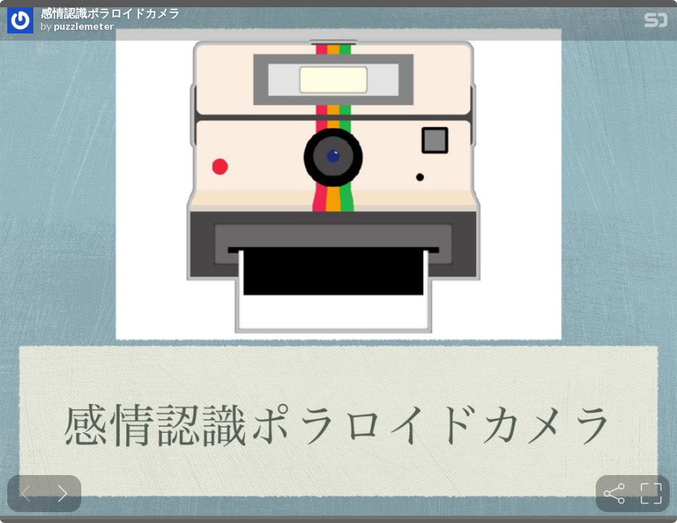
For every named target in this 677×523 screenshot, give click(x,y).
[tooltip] (614, 493)
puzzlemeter (84, 26)
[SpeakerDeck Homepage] (656, 23)
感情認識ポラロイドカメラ (110, 13)
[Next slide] (62, 493)
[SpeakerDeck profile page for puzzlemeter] (20, 21)
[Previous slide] (25, 493)
